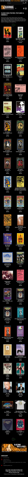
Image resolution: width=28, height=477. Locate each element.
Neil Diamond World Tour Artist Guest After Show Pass (20, 228)
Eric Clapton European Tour (7, 189)
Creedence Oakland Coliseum (20, 209)
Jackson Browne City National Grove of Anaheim (7, 115)
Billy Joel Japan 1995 (20, 394)
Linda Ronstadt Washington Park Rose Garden (20, 358)
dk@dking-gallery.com (6, 465)
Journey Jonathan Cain (7, 431)
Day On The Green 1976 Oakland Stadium (7, 59)
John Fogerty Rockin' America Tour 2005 (7, 301)
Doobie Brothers (20, 264)
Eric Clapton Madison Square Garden (7, 133)
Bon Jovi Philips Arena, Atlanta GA (7, 77)
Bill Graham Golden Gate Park (20, 301)
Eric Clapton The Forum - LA (20, 133)
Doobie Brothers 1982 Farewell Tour (7, 264)
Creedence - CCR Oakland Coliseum (7, 209)
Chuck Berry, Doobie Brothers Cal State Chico (20, 59)
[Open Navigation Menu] (16, 8)
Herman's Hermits (20, 375)
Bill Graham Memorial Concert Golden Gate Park (20, 320)
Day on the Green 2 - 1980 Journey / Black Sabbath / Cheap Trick (20, 413)
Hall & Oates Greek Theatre (7, 358)
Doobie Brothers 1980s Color (8, 282)
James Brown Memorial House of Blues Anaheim (7, 96)
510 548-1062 (5, 457)
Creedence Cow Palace (7, 228)
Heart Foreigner (7, 376)
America (7, 39)
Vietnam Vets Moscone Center (20, 339)
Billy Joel (7, 394)
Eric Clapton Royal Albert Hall (20, 171)
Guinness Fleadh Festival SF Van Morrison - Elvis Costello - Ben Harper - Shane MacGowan (20, 190)
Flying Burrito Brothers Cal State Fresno (20, 283)
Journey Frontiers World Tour (20, 432)
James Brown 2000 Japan (20, 96)
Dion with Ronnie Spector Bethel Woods (20, 246)
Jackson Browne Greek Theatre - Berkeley (20, 115)
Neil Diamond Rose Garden (7, 246)
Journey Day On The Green (7, 413)
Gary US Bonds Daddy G (20, 77)
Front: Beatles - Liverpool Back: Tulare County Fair (20, 40)
